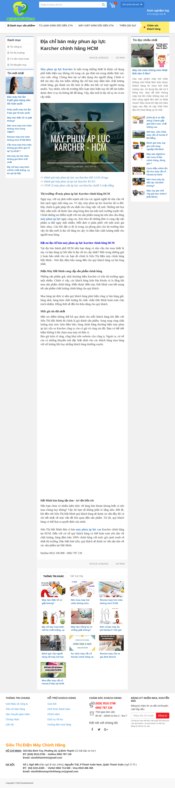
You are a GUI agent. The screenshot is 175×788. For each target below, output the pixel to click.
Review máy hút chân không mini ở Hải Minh (111, 603)
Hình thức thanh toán (59, 709)
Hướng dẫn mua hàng (59, 724)
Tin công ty (16, 46)
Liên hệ (10, 724)
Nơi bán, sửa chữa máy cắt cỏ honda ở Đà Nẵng (157, 135)
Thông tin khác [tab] (53, 576)
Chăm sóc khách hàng (152, 27)
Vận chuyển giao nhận (18, 714)
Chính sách (54, 714)
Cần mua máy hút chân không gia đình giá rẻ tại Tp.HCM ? (19, 147)
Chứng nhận (12, 719)
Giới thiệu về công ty (17, 703)
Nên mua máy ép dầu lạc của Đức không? (155, 182)
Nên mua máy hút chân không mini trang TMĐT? (19, 128)
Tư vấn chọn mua (19, 58)
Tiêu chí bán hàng (15, 709)
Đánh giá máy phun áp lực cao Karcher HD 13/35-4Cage (76, 177)
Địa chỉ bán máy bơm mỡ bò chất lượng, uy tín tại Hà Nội (18, 170)
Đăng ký (162, 715)
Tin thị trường (17, 52)
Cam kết (52, 703)
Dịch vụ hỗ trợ (55, 719)
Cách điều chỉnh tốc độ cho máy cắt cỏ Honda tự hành (157, 171)
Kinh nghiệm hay (158, 12)
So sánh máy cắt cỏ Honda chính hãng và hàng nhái (82, 656)
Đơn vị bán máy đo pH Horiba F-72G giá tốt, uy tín (110, 630)
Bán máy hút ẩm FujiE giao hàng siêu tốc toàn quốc (18, 100)
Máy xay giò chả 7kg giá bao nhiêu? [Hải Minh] (157, 193)
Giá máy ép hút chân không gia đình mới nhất (18, 159)
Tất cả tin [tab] (76, 576)
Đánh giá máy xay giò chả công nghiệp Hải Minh (156, 146)
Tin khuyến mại (18, 64)
